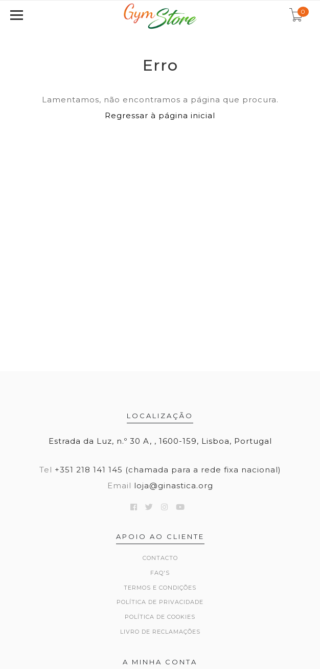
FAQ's (160, 572)
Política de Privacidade (160, 602)
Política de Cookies (160, 616)
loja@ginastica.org (173, 485)
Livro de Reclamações (160, 631)
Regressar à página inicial (160, 115)
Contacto (160, 558)
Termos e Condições (160, 587)
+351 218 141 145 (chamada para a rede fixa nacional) (168, 469)
